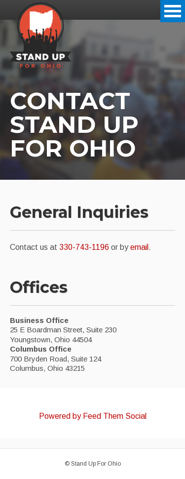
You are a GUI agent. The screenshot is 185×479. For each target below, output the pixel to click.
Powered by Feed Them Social (93, 416)
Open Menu (172, 11)
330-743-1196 (84, 247)
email (139, 247)
